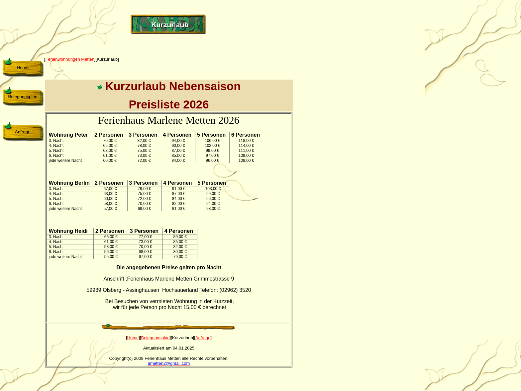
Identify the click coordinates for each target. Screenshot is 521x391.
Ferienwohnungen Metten (70, 59)
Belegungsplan (155, 337)
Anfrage (203, 337)
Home (133, 337)
